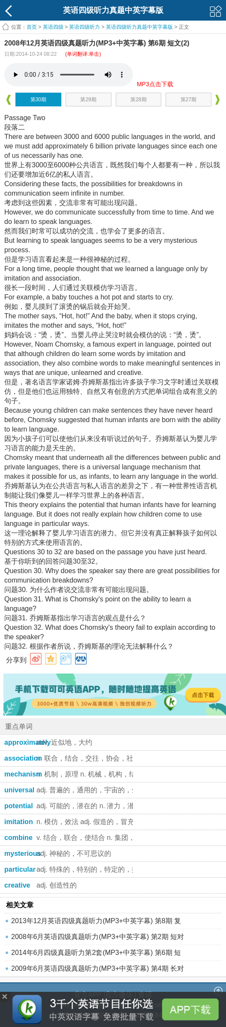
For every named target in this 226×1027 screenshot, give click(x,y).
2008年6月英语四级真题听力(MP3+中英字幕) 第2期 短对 (97, 936)
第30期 (38, 100)
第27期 (188, 100)
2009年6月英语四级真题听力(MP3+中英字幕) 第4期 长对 (97, 968)
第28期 (138, 100)
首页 (32, 27)
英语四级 (53, 27)
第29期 (88, 100)
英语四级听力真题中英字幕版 (139, 27)
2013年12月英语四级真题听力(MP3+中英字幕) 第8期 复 (96, 920)
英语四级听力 (84, 27)
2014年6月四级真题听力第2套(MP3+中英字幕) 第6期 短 (96, 952)
